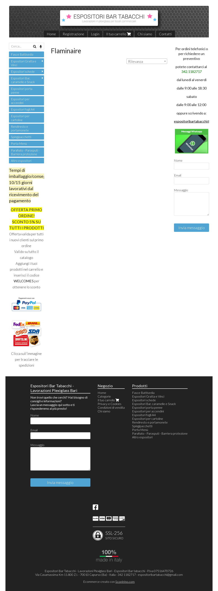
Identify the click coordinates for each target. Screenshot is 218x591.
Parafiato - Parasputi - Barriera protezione (25, 152)
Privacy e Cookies (109, 404)
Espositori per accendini (20, 101)
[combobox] (146, 61)
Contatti (165, 34)
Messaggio (181, 190)
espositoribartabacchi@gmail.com (160, 574)
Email (177, 175)
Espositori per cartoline (20, 117)
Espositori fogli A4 (22, 109)
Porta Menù (19, 143)
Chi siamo (145, 34)
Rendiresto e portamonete (20, 128)
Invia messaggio (191, 227)
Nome (178, 160)
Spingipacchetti (21, 137)
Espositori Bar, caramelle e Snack (23, 80)
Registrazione (73, 34)
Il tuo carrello (118, 34)
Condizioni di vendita (111, 407)
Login (95, 34)
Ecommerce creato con (109, 581)
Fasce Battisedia (22, 54)
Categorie (104, 396)
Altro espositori (21, 160)
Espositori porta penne (21, 90)
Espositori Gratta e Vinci (23, 63)
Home (51, 34)
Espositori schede (23, 71)
